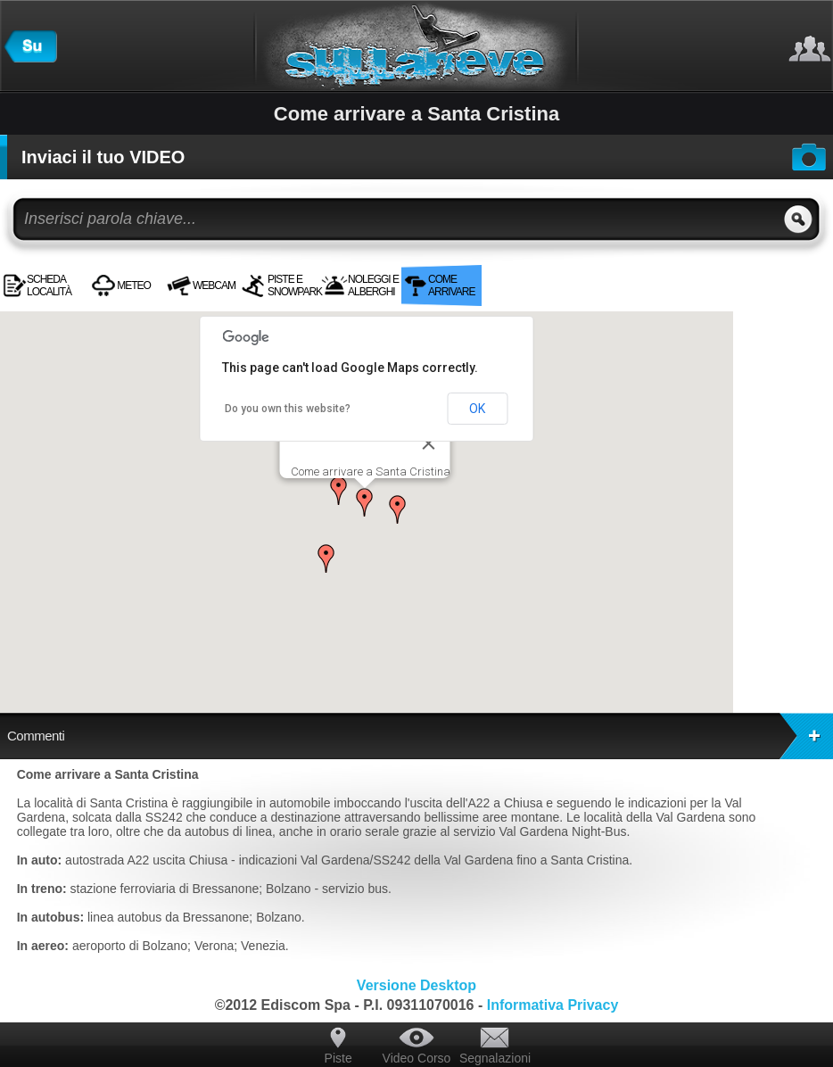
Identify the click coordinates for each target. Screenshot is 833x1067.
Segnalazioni (495, 1058)
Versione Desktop (416, 985)
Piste (338, 1058)
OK (477, 408)
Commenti (420, 736)
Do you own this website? (288, 408)
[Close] (428, 443)
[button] (365, 502)
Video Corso (417, 1058)
